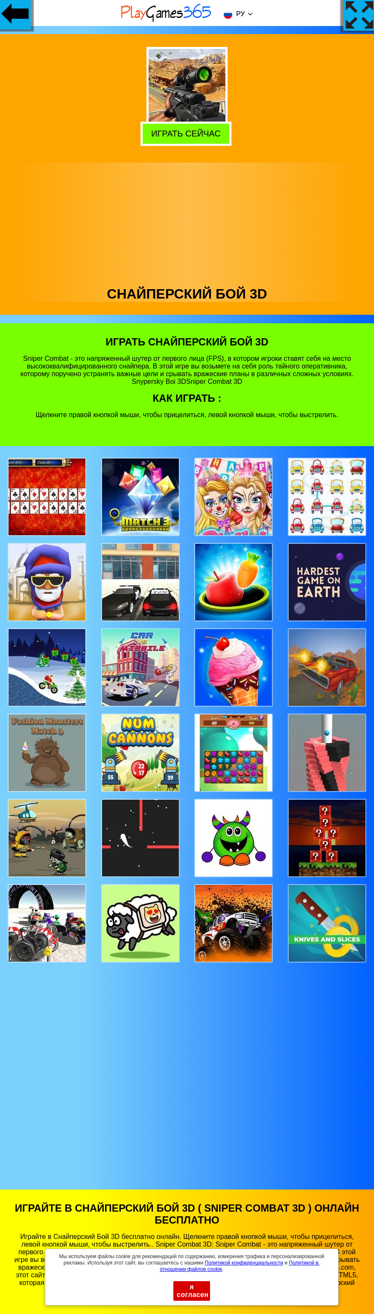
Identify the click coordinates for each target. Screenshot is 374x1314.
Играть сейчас (188, 134)
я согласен (193, 1290)
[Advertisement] (187, 222)
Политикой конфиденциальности (244, 1263)
